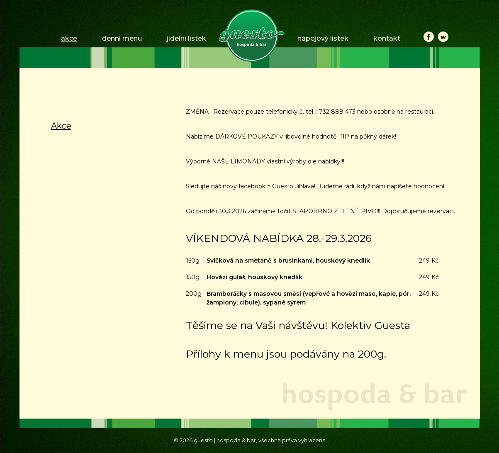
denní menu (122, 38)
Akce (61, 126)
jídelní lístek (186, 38)
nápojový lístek (322, 38)
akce (69, 38)
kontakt (386, 38)
